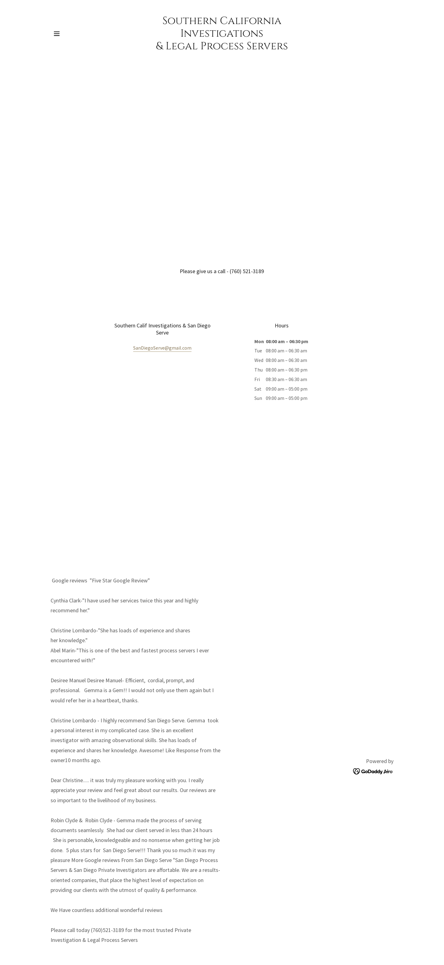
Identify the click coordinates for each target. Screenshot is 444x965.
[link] (222, 47)
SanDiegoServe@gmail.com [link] (162, 348)
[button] (57, 33)
